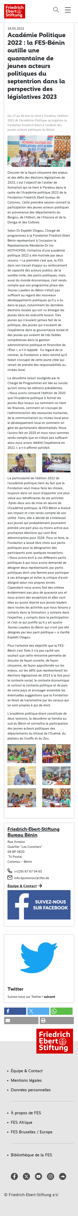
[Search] (57, 9)
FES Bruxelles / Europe (31, 1131)
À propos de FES (26, 1112)
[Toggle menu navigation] (68, 9)
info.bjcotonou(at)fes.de (31, 878)
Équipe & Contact (22, 886)
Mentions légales (26, 1080)
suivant (49, 997)
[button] (15, 1011)
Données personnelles (31, 1089)
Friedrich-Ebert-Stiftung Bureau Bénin (33, 832)
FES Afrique (21, 1122)
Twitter (15, 989)
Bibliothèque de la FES (31, 1154)
